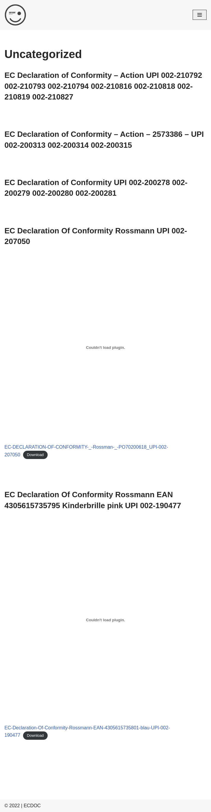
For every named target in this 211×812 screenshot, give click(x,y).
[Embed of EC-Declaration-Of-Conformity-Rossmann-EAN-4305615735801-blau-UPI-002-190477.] (105, 620)
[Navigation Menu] (200, 15)
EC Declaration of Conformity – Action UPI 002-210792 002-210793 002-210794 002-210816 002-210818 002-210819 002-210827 (103, 86)
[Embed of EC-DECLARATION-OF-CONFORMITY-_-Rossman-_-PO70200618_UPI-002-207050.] (105, 348)
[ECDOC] (15, 15)
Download (35, 455)
